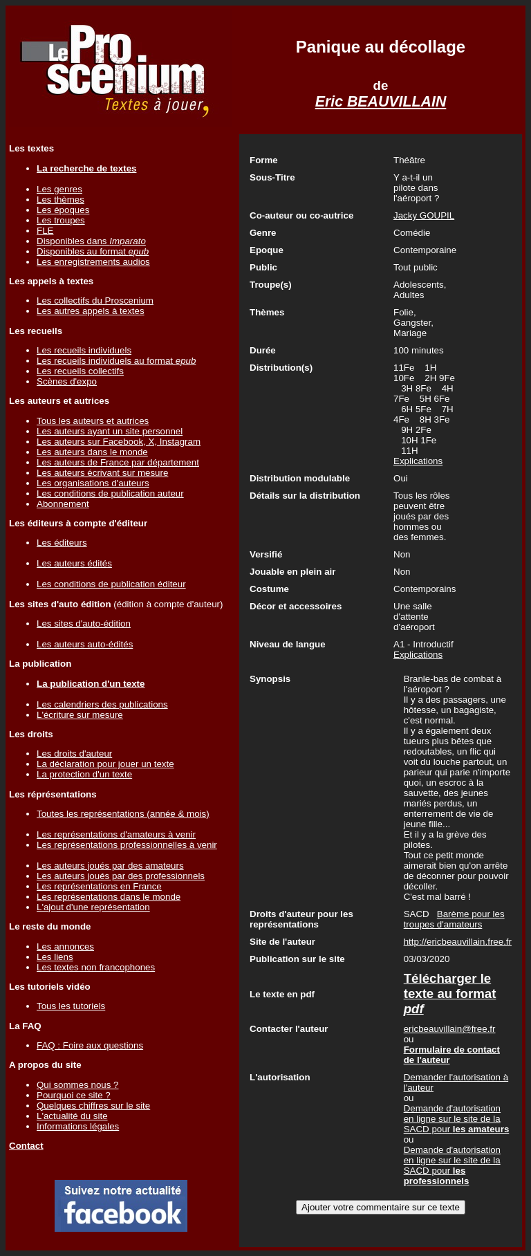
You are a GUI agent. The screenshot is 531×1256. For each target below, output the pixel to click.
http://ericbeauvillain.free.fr (458, 941)
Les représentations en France (99, 886)
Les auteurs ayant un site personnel (110, 431)
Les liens (55, 957)
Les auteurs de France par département (118, 462)
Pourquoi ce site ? (74, 1095)
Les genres (59, 189)
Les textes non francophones (96, 967)
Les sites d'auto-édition (84, 623)
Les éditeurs (62, 542)
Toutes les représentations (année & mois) (123, 814)
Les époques (63, 210)
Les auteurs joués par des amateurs (110, 865)
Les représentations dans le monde (108, 897)
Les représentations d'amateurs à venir (116, 834)
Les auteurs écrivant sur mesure (102, 473)
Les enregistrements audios (93, 262)
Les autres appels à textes (91, 311)
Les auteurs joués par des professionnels (121, 876)
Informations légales (78, 1126)
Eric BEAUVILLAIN (381, 101)
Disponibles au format (93, 251)
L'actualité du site (72, 1116)
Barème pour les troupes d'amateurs (454, 919)
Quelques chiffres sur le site (93, 1105)
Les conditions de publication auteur (110, 493)
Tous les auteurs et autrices (93, 421)
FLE (45, 230)
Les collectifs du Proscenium (95, 300)
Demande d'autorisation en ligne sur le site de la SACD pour (457, 1118)
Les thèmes (60, 199)
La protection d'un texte (84, 774)
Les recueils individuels (84, 350)
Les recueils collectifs (80, 371)
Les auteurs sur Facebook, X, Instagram (119, 441)
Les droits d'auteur (74, 753)
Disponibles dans (91, 241)
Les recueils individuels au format (116, 360)
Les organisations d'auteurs (93, 483)
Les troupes (61, 220)
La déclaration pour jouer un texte (105, 764)
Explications (417, 461)
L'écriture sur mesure (80, 715)
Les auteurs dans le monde (92, 452)
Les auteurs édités (74, 563)
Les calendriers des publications (102, 704)
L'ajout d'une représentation (93, 907)
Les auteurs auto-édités (85, 644)
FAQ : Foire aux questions (90, 1045)
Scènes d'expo (67, 381)
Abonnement (63, 504)
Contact (26, 1145)
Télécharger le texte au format (450, 993)
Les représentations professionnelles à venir (127, 845)
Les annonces (65, 946)
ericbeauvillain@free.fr (450, 1029)
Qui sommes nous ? (78, 1085)
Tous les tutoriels (71, 1006)
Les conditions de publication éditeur (111, 584)
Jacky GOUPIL (423, 215)
